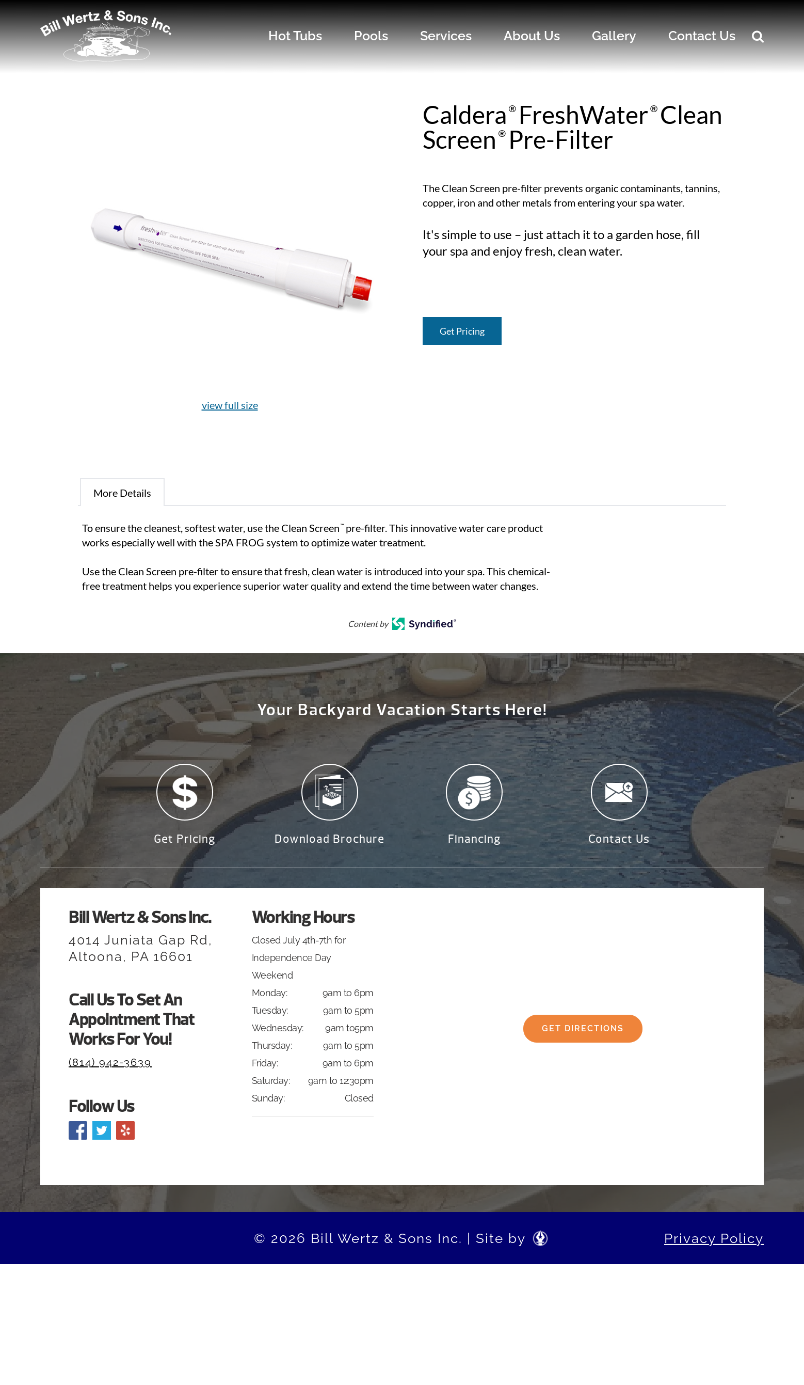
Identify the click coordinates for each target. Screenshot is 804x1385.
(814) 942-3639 (110, 1068)
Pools (371, 35)
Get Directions (583, 1042)
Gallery (614, 35)
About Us (532, 35)
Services (446, 35)
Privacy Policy (714, 1244)
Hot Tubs (295, 35)
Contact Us (701, 35)
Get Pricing (462, 331)
